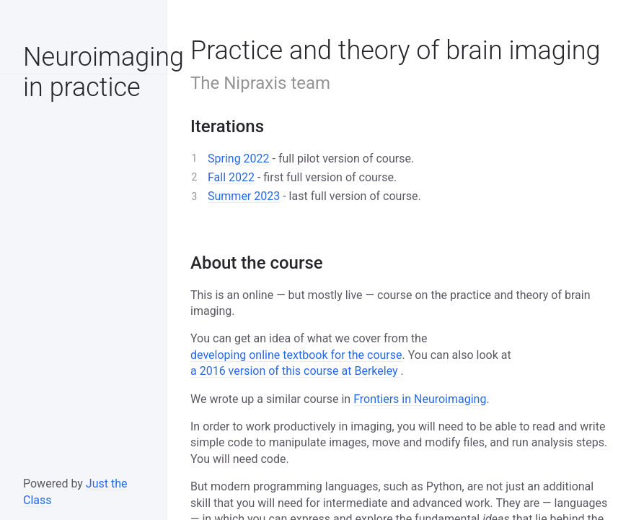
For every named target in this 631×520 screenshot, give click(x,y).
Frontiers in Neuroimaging (419, 399)
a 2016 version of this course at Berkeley (295, 371)
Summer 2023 (244, 196)
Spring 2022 (239, 158)
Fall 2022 (231, 177)
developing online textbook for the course (296, 355)
